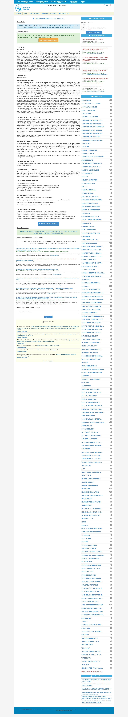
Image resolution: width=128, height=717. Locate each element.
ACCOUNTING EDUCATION (90, 103)
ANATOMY (85, 147)
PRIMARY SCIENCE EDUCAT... (92, 552)
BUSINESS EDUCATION (89, 203)
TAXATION (85, 635)
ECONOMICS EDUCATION (90, 283)
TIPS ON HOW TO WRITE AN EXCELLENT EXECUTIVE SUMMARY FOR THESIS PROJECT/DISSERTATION (96, 689)
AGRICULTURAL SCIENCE (90, 137)
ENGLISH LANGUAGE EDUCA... (92, 316)
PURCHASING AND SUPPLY (91, 578)
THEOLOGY (85, 648)
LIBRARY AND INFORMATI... (91, 472)
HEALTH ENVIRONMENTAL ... (91, 402)
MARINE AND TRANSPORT (90, 479)
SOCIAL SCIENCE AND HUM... (91, 608)
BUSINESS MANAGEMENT (90, 206)
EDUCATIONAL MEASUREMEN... (92, 299)
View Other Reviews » (48, 361)
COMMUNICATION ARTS (90, 240)
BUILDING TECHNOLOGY (90, 196)
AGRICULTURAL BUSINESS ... (92, 120)
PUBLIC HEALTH (87, 572)
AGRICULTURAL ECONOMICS (91, 123)
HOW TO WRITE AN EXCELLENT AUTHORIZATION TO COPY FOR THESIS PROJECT (96, 693)
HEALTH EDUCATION (88, 399)
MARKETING (85, 489)
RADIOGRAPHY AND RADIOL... (92, 588)
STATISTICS (85, 628)
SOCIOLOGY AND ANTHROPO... (92, 615)
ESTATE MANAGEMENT (89, 336)
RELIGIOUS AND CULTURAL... (92, 591)
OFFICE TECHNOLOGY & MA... (92, 528)
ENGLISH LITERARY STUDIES (91, 319)
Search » (48, 317)
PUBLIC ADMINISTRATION (90, 568)
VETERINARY (86, 658)
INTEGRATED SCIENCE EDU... (92, 452)
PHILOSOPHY (86, 538)
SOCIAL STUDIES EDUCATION (92, 611)
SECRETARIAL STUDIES (90, 601)
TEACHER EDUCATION (89, 638)
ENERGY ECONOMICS (89, 313)
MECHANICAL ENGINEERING (91, 509)
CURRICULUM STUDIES (89, 266)
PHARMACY (85, 535)
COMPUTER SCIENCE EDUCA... (92, 246)
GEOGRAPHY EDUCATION (90, 379)
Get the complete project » (48, 40)
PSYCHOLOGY (86, 562)
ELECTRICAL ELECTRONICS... (92, 303)
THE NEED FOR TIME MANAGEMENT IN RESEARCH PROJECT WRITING (96, 684)
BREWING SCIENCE (88, 190)
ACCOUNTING (86, 100)
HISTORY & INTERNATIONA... (91, 409)
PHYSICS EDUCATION (89, 545)
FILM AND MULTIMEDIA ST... (91, 343)
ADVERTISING (86, 113)
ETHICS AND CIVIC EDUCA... (91, 339)
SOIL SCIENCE (86, 618)
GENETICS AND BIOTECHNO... (92, 372)
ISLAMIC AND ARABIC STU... (91, 462)
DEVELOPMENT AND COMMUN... (93, 273)
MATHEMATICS (86, 499)
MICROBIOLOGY (87, 518)
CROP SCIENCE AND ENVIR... (91, 263)
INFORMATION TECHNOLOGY (92, 445)
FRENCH (84, 362)
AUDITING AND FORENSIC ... (91, 167)
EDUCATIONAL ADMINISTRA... (92, 296)
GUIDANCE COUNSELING (90, 389)
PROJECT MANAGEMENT (90, 558)
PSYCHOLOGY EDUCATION (91, 565)
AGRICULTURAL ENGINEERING (92, 127)
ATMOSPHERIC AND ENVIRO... (92, 163)
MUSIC (83, 522)
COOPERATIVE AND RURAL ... (92, 250)
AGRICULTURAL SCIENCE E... (92, 140)
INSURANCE (85, 449)
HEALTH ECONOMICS (89, 396)
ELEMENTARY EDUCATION (90, 309)
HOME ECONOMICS (88, 416)
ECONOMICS (86, 279)
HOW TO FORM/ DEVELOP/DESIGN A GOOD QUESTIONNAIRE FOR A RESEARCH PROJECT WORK (96, 697)
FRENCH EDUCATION (89, 366)
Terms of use (69, 710)
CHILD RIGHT (86, 223)
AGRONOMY (85, 143)
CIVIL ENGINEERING (88, 230)
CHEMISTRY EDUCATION (90, 216)
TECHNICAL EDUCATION (90, 641)
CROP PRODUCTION (88, 260)
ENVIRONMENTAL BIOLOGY (91, 323)
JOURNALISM (86, 465)
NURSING (84, 525)
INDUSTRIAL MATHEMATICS (91, 435)
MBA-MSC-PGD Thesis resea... (92, 668)
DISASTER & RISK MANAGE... (91, 276)
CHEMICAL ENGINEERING (90, 210)
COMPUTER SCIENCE (89, 243)
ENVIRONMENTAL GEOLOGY (91, 329)
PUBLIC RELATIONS (88, 575)
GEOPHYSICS (86, 386)
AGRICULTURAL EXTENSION (91, 130)
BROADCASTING (87, 193)
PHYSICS (84, 542)
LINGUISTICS (86, 475)
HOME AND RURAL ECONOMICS (92, 412)
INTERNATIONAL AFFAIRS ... (91, 455)
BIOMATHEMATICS (88, 183)
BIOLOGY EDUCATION (89, 180)
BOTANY (84, 187)
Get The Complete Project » (48, 223)
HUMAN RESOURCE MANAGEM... (93, 422)
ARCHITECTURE (87, 160)
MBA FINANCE (86, 505)
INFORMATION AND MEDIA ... (91, 442)
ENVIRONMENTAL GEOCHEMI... (92, 326)
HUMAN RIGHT (86, 425)
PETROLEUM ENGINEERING (91, 532)
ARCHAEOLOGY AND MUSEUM (92, 157)
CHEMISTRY (85, 213)
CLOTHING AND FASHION (90, 233)
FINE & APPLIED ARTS (89, 346)
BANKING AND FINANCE (90, 170)
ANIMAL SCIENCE (87, 153)
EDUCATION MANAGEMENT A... (92, 293)
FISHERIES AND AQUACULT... (91, 349)
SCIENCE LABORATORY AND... (92, 598)
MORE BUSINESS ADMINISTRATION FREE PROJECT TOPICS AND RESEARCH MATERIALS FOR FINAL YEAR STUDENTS (49, 232)
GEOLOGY (85, 382)
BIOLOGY (84, 177)
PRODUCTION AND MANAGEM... (92, 555)
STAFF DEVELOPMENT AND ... (92, 625)
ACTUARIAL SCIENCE (89, 107)
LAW (83, 469)
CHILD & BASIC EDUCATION (91, 220)
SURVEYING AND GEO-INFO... (92, 631)
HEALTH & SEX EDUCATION (91, 392)
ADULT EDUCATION (88, 110)
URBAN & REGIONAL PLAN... (91, 655)
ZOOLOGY (85, 665)
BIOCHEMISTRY (87, 173)
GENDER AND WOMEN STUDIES (92, 369)
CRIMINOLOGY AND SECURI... (92, 256)
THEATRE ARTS (87, 645)
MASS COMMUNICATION (90, 492)
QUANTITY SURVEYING (89, 585)
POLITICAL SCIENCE (88, 548)
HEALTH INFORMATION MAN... (92, 406)
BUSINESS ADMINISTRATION (91, 200)
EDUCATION (85, 286)
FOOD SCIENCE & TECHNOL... (92, 356)
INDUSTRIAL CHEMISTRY (90, 432)
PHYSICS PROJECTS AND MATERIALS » (95, 44)
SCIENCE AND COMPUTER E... (92, 595)
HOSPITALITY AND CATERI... (91, 419)
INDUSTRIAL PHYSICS (89, 439)
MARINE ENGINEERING (89, 485)
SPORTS (84, 621)
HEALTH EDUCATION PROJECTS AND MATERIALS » (97, 74)
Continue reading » (54, 255)
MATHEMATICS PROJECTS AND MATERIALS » (96, 91)
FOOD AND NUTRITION (89, 352)
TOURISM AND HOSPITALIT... (91, 651)
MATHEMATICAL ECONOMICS (92, 495)
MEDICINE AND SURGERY (90, 515)
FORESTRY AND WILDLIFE (90, 359)
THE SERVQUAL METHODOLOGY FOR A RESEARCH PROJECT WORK (96, 680)
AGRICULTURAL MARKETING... (92, 133)
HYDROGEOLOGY (87, 429)
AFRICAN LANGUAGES (89, 117)
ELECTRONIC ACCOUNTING (91, 306)
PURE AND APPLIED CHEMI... (91, 582)
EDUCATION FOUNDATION (90, 289)
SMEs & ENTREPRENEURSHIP (92, 605)
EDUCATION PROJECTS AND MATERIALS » (95, 53)
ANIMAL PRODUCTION (89, 150)
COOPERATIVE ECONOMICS (91, 253)
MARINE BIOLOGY (87, 482)
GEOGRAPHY (86, 376)
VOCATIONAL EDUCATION (90, 661)
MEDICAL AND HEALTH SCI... (91, 512)
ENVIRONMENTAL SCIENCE (91, 333)
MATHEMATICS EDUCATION (91, 502)
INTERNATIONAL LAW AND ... (91, 459)
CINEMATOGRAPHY (88, 226)
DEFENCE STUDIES (88, 269)
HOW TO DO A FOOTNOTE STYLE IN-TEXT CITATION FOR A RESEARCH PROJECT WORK (96, 701)
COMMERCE (85, 236)
